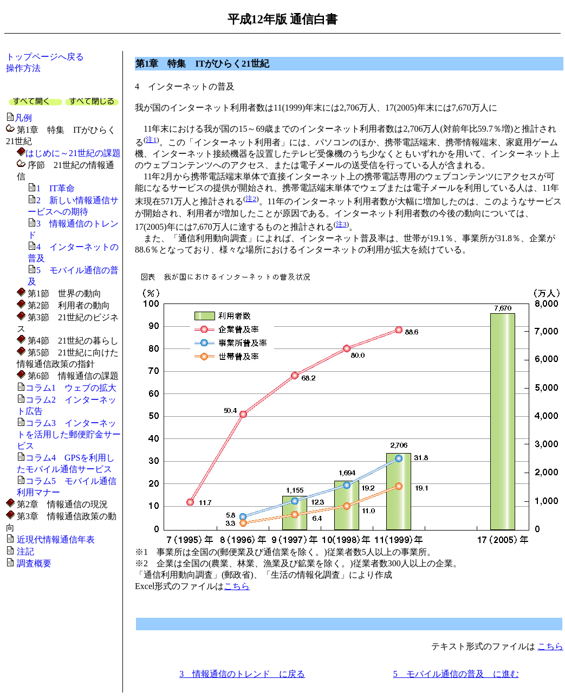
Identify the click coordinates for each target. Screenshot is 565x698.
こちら (237, 586)
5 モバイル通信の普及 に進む (456, 673)
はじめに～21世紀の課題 (73, 153)
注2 (250, 199)
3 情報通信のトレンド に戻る (242, 673)
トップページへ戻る (45, 56)
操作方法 (23, 68)
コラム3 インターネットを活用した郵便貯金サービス (69, 434)
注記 (25, 551)
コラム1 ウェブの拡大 (70, 387)
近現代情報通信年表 (56, 539)
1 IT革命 (55, 188)
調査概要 (34, 563)
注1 (151, 139)
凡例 (23, 117)
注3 (341, 224)
